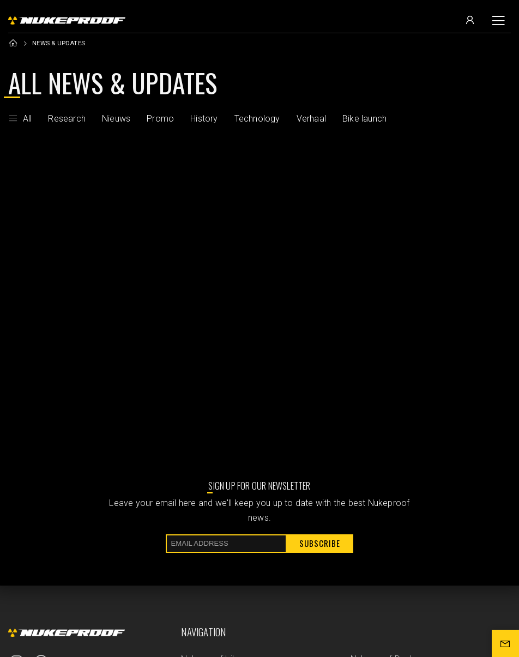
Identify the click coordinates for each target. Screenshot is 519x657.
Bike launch (364, 118)
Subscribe (319, 543)
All (20, 118)
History (204, 118)
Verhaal (311, 118)
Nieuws (116, 118)
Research (67, 118)
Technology (257, 118)
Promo (160, 118)
